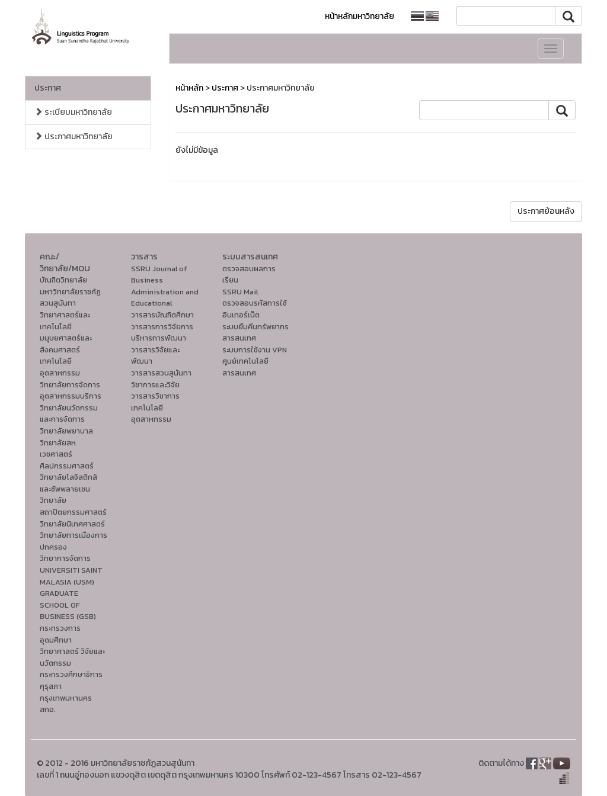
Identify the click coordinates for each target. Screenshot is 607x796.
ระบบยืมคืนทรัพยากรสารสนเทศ (255, 332)
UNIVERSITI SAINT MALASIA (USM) (71, 576)
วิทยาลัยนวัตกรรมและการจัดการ (69, 413)
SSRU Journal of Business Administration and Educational (165, 286)
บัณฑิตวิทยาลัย (63, 279)
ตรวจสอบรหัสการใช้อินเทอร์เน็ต (254, 308)
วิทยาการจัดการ (65, 558)
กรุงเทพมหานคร (66, 698)
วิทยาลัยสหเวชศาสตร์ (58, 448)
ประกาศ (47, 88)
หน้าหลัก (189, 88)
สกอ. (48, 709)
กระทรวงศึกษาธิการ (71, 674)
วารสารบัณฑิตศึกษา (162, 314)
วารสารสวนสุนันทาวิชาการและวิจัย (161, 378)
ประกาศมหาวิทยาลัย (73, 136)
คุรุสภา (51, 686)
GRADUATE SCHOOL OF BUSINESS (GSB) (68, 605)
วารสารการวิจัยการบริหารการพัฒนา (162, 332)
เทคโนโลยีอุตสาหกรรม (60, 366)
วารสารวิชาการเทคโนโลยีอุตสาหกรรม (155, 407)
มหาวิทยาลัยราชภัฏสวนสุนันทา (70, 297)
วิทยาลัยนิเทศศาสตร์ (72, 523)
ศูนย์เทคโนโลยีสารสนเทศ (245, 366)
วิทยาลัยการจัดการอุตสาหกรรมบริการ (70, 390)
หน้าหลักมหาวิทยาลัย (359, 16)
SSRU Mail (240, 291)
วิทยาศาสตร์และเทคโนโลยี (65, 320)
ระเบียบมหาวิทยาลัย (73, 112)
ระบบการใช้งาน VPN (254, 349)
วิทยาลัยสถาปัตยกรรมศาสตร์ (73, 506)
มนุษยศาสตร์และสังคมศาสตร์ (66, 343)
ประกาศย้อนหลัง (545, 211)
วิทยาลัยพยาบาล (66, 430)
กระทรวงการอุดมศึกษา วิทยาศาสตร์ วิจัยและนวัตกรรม (72, 645)
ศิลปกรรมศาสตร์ (67, 465)
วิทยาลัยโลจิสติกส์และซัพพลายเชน (68, 483)
